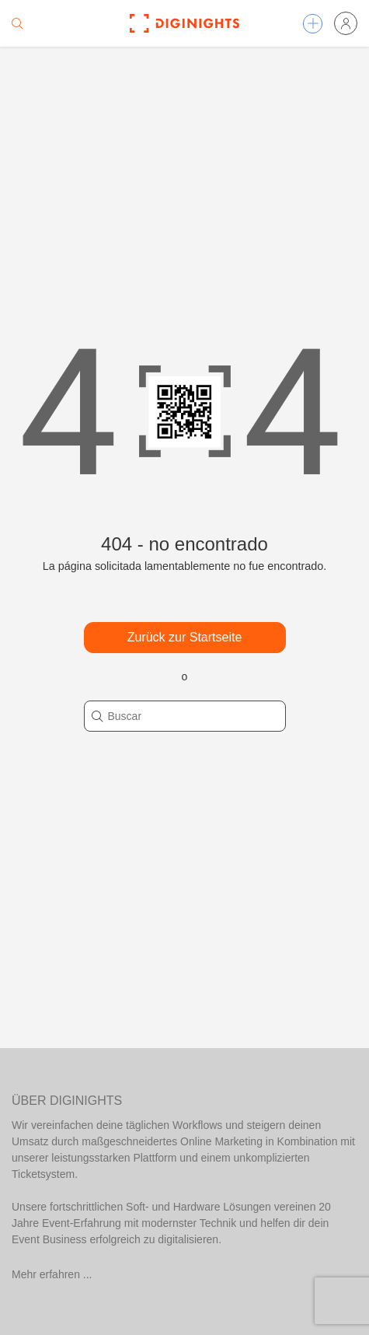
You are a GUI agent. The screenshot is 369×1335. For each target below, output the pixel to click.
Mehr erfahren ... (52, 1274)
